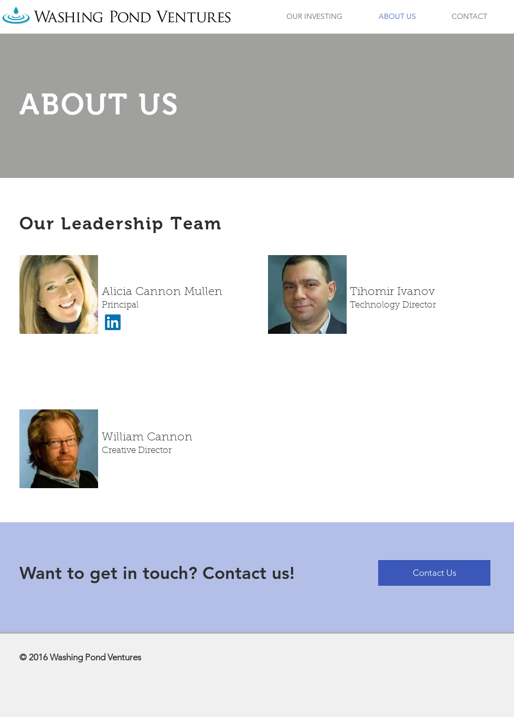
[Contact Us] (434, 573)
